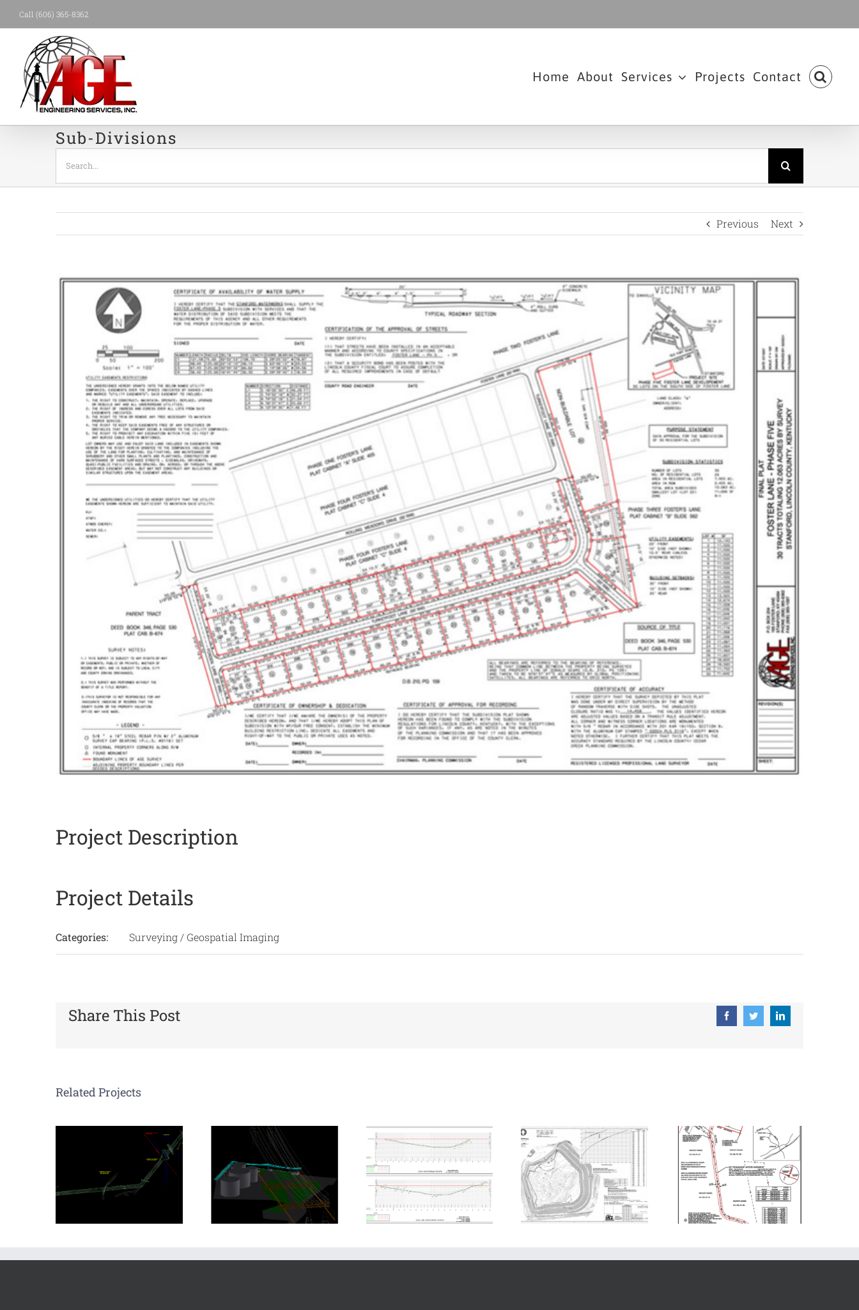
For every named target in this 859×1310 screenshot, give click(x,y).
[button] (820, 77)
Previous (737, 223)
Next (782, 223)
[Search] (785, 165)
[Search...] (412, 165)
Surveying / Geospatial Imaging (204, 937)
